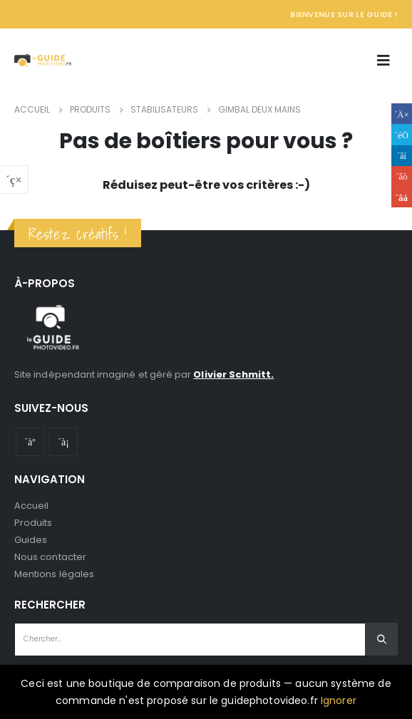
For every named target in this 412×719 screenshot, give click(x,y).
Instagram (63, 442)
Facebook (401, 113)
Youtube (30, 442)
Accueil (31, 505)
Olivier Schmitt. (233, 374)
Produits (33, 522)
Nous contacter (50, 557)
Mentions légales (54, 574)
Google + (401, 176)
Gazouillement (401, 134)
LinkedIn (401, 155)
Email (401, 197)
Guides (30, 540)
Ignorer (338, 700)
